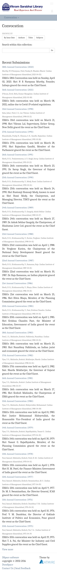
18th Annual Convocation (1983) (17, 332)
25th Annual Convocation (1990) (18, 177)
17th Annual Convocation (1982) (17, 355)
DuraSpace (7, 564)
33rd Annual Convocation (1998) (18, 109)
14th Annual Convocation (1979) (17, 427)
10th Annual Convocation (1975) (17, 526)
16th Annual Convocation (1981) (17, 378)
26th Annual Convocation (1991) (17, 154)
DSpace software (10, 557)
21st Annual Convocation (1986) (17, 283)
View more (7, 549)
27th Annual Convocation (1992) (18, 131)
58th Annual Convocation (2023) (18, 67)
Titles (30, 37)
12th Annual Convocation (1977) (17, 477)
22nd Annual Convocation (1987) (18, 260)
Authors (21, 37)
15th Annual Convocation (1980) (17, 401)
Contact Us (7, 568)
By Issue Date (9, 37)
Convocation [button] (11, 17)
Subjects (39, 37)
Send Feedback (23, 568)
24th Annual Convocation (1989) (18, 207)
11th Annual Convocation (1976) (17, 499)
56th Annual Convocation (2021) (18, 89)
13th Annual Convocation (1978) (17, 454)
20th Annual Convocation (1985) (18, 306)
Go (52, 50)
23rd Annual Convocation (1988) (18, 234)
